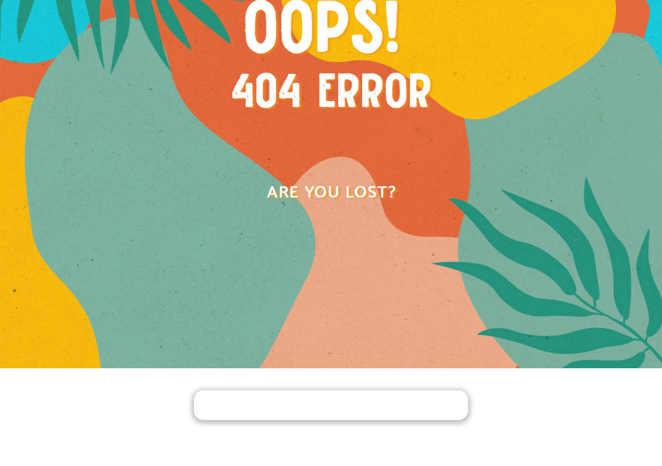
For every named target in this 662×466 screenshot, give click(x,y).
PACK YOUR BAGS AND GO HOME (331, 406)
